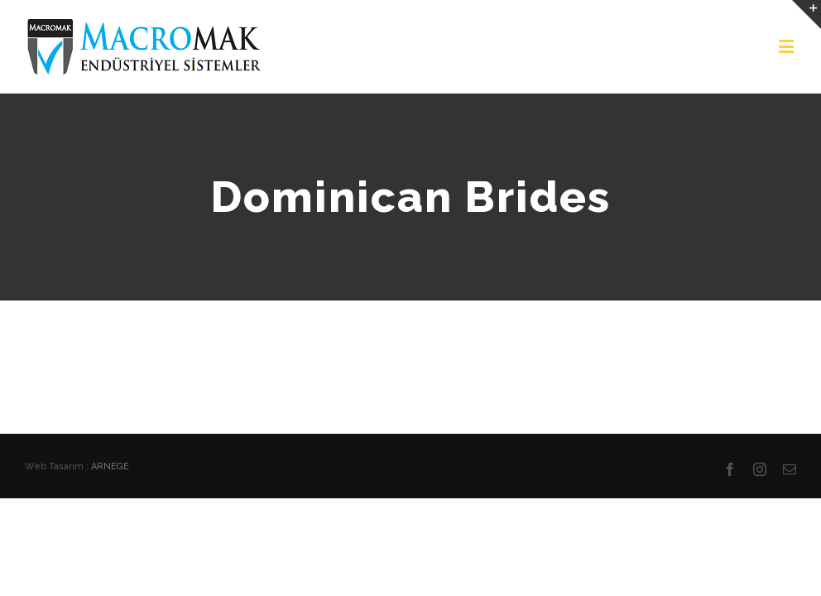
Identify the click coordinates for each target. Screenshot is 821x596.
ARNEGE (110, 466)
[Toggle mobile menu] (787, 46)
